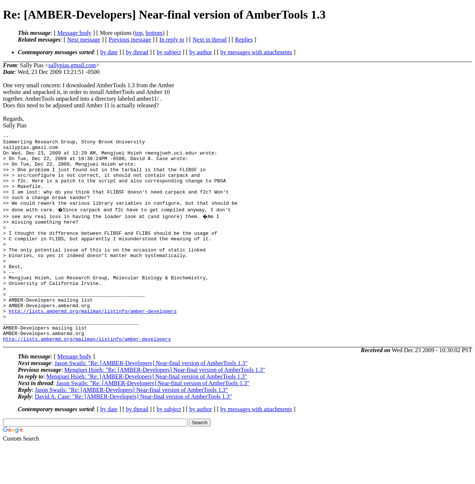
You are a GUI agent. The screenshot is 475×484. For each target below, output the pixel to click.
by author (200, 52)
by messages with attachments (256, 52)
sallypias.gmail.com (72, 65)
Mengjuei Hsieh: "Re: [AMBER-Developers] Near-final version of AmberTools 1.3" (164, 409)
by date (109, 52)
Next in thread (210, 39)
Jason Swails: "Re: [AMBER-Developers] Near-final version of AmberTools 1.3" (151, 402)
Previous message (130, 39)
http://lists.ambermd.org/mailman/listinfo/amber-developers (93, 344)
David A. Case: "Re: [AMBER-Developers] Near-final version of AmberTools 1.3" (133, 435)
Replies (244, 39)
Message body (74, 33)
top (138, 33)
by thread (137, 52)
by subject (169, 52)
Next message (83, 39)
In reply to (172, 39)
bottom (153, 33)
